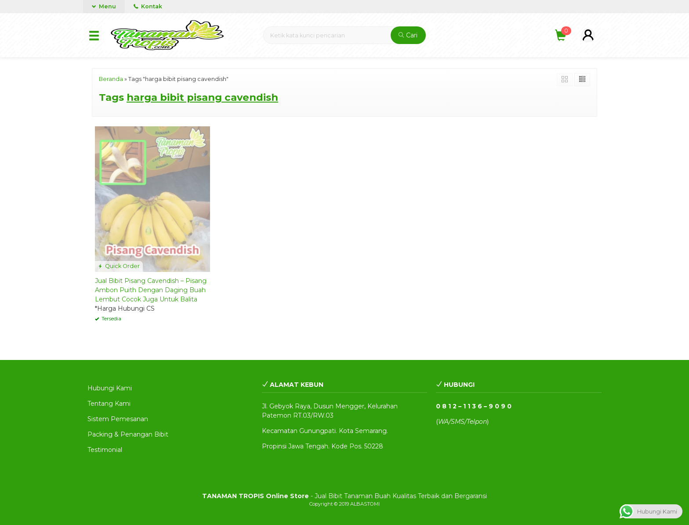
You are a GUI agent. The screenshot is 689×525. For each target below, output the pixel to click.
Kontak (148, 6)
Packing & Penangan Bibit (127, 434)
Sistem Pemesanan (117, 419)
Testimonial (104, 450)
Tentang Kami (109, 404)
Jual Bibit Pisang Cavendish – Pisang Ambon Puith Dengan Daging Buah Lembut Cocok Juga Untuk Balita (151, 290)
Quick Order (119, 266)
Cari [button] (408, 35)
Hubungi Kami (109, 388)
